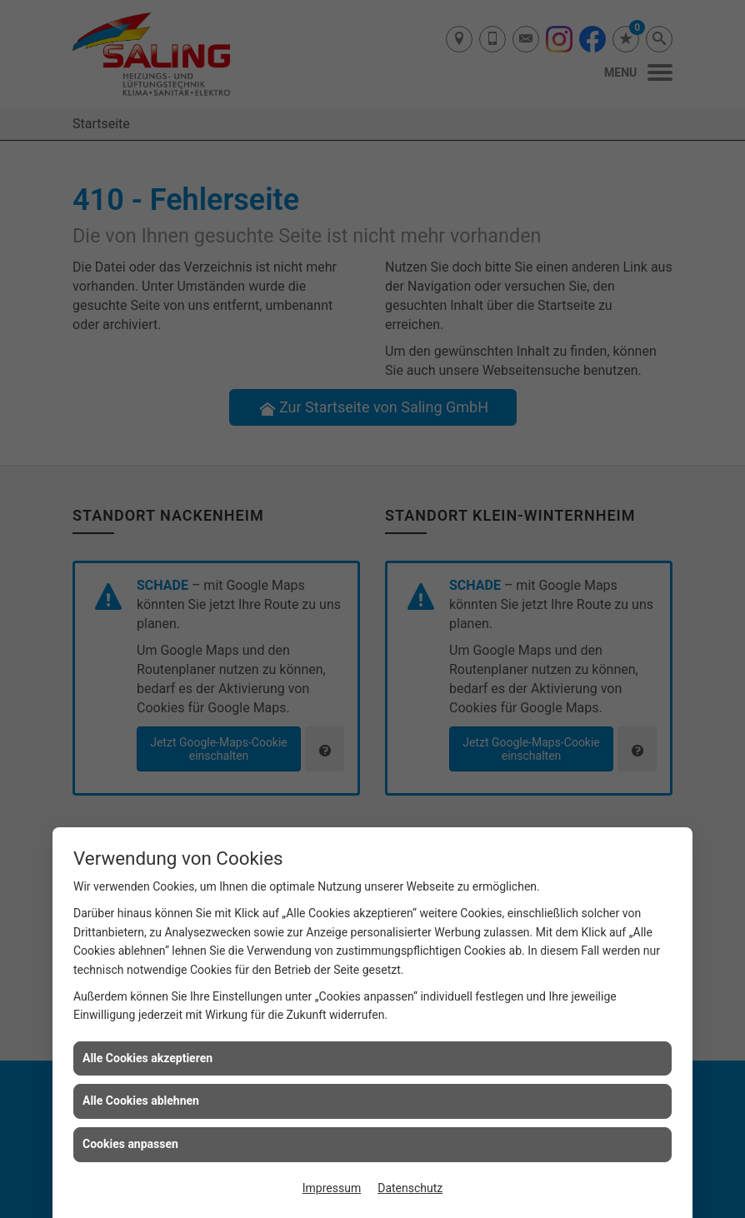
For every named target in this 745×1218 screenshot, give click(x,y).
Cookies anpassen (130, 1144)
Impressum (331, 1188)
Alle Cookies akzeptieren (147, 1058)
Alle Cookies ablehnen (140, 1100)
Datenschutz (410, 1188)
